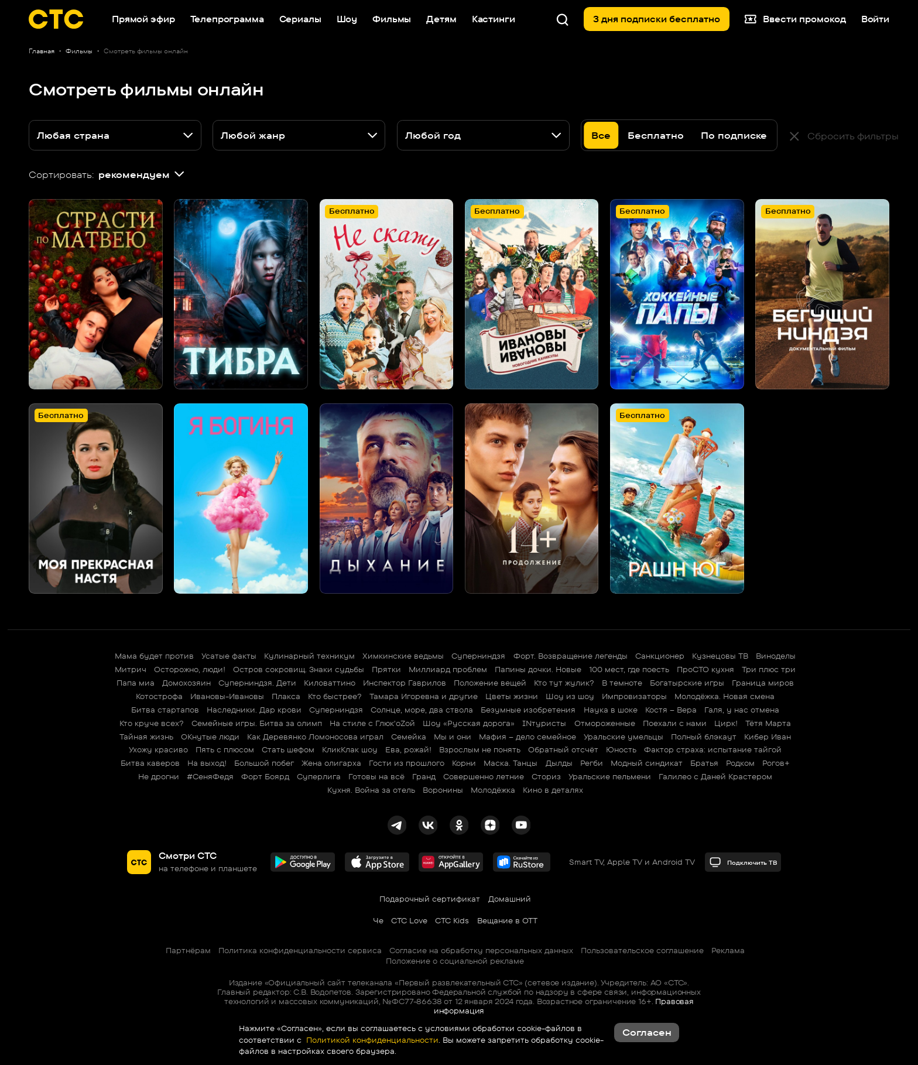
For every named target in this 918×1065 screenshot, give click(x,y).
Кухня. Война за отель (371, 790)
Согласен (647, 1032)
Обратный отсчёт (563, 749)
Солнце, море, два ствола (422, 709)
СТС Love (409, 920)
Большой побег (264, 763)
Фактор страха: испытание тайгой (713, 749)
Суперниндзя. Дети (257, 682)
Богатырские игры (687, 682)
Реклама (728, 950)
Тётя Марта (768, 723)
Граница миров (763, 682)
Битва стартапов (165, 709)
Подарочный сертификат (429, 898)
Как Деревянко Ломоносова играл (315, 736)
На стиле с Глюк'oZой (372, 723)
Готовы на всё (376, 776)
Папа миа (136, 682)
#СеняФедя (210, 776)
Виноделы (776, 655)
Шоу (347, 19)
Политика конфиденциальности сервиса (300, 950)
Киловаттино (329, 682)
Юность (621, 749)
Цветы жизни (511, 696)
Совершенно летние (483, 776)
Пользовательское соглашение (642, 950)
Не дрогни (158, 776)
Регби (591, 763)
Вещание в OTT (507, 920)
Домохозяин (186, 682)
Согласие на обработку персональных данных (481, 950)
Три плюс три (769, 669)
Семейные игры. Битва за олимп (256, 723)
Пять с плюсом (225, 749)
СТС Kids (452, 920)
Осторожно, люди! (189, 669)
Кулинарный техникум (309, 655)
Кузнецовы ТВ (720, 655)
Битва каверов (150, 763)
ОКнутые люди (210, 736)
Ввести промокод (795, 19)
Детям (441, 19)
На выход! (207, 763)
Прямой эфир (143, 19)
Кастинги (493, 19)
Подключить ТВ (743, 862)
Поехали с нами (675, 723)
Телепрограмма (227, 19)
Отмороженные (604, 723)
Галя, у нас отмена (741, 709)
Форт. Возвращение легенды (570, 655)
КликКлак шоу (350, 749)
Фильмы (391, 19)
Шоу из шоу (570, 696)
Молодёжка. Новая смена (724, 696)
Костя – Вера (671, 709)
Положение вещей (490, 682)
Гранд (424, 776)
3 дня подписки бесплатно (656, 19)
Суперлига (319, 776)
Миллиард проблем (448, 669)
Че (378, 920)
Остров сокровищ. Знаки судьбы (298, 669)
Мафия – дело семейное (527, 736)
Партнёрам (188, 950)
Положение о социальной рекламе (455, 960)
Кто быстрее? (335, 696)
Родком (740, 763)
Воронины (443, 790)
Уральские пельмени (609, 776)
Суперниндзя (478, 655)
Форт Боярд (265, 776)
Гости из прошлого (406, 763)
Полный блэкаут (704, 736)
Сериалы (300, 19)
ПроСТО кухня (705, 669)
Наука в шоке (611, 709)
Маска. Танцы (510, 763)
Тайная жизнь (146, 736)
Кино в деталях (553, 790)
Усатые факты (228, 655)
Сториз (546, 776)
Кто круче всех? (151, 723)
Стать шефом (288, 749)
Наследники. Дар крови (254, 709)
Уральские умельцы (623, 736)
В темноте (622, 682)
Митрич (130, 669)
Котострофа (159, 696)
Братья (704, 763)
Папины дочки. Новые (538, 669)
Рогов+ (776, 763)
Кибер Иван (767, 736)
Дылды (559, 763)
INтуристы (544, 723)
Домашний (509, 898)
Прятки (386, 669)
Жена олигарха (331, 763)
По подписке (734, 135)
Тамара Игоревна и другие (423, 696)
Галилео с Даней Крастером (715, 776)
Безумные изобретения (528, 709)
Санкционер (659, 655)
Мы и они (452, 736)
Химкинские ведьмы (403, 655)
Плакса (286, 696)
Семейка (408, 736)
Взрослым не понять (479, 749)
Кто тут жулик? (564, 682)
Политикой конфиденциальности (371, 1040)
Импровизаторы (634, 696)
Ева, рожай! (408, 749)
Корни (464, 763)
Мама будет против (154, 655)
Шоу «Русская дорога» (469, 723)
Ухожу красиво (158, 749)
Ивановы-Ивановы (227, 696)
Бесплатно (656, 135)
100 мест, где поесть (629, 669)
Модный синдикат (647, 763)
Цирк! (726, 723)
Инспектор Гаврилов (404, 682)
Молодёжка (493, 790)
